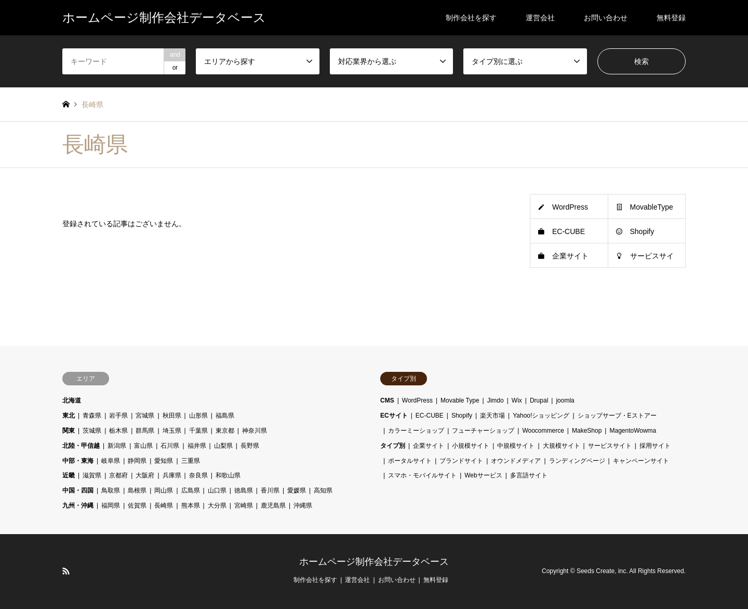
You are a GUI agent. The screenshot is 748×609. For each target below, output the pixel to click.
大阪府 (145, 475)
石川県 (170, 445)
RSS (66, 571)
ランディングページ (577, 460)
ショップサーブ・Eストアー (617, 415)
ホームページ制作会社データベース (374, 561)
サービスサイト (610, 445)
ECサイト (394, 415)
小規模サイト (470, 445)
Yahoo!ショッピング (541, 415)
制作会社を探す (471, 18)
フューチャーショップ (483, 430)
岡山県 (163, 490)
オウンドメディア (516, 460)
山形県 (198, 415)
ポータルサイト (410, 460)
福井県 (197, 445)
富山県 (143, 445)
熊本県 (190, 505)
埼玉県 (172, 430)
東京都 (225, 430)
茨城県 (92, 430)
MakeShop (587, 430)
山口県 (217, 490)
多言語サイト (528, 475)
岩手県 (118, 415)
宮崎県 (243, 505)
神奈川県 (254, 430)
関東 (68, 430)
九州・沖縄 (78, 505)
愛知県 (163, 460)
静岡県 (137, 460)
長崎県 (163, 505)
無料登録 (671, 18)
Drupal (539, 400)
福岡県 (110, 505)
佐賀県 (137, 505)
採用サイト (655, 445)
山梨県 (223, 445)
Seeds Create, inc (601, 571)
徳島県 (243, 490)
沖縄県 (302, 505)
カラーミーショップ (416, 430)
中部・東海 (78, 460)
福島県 (225, 415)
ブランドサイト (461, 460)
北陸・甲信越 (81, 445)
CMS (387, 400)
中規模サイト (516, 445)
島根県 (137, 490)
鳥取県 (110, 490)
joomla (565, 400)
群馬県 (145, 430)
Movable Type (459, 400)
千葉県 (198, 430)
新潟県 (117, 445)
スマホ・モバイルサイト (422, 475)
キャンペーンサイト (641, 460)
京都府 (118, 475)
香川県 (270, 490)
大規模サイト (561, 445)
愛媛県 (296, 490)
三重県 (190, 460)
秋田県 (172, 415)
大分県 (217, 505)
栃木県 (118, 430)
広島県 (190, 490)
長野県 (250, 445)
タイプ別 (392, 445)
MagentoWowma (632, 430)
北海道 (71, 400)
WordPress (570, 207)
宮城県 (145, 415)
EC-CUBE (568, 231)
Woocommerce (543, 430)
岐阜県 (110, 460)
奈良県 (198, 475)
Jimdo (495, 400)
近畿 (68, 475)
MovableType (651, 207)
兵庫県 (172, 475)
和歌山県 (228, 475)
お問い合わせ (605, 18)
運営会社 (540, 18)
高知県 (323, 490)
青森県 (92, 415)
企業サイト (570, 256)
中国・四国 (78, 490)
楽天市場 (492, 415)
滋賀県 (92, 475)
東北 (68, 415)
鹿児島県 (273, 505)
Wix (517, 400)
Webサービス (483, 475)
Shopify (642, 231)
